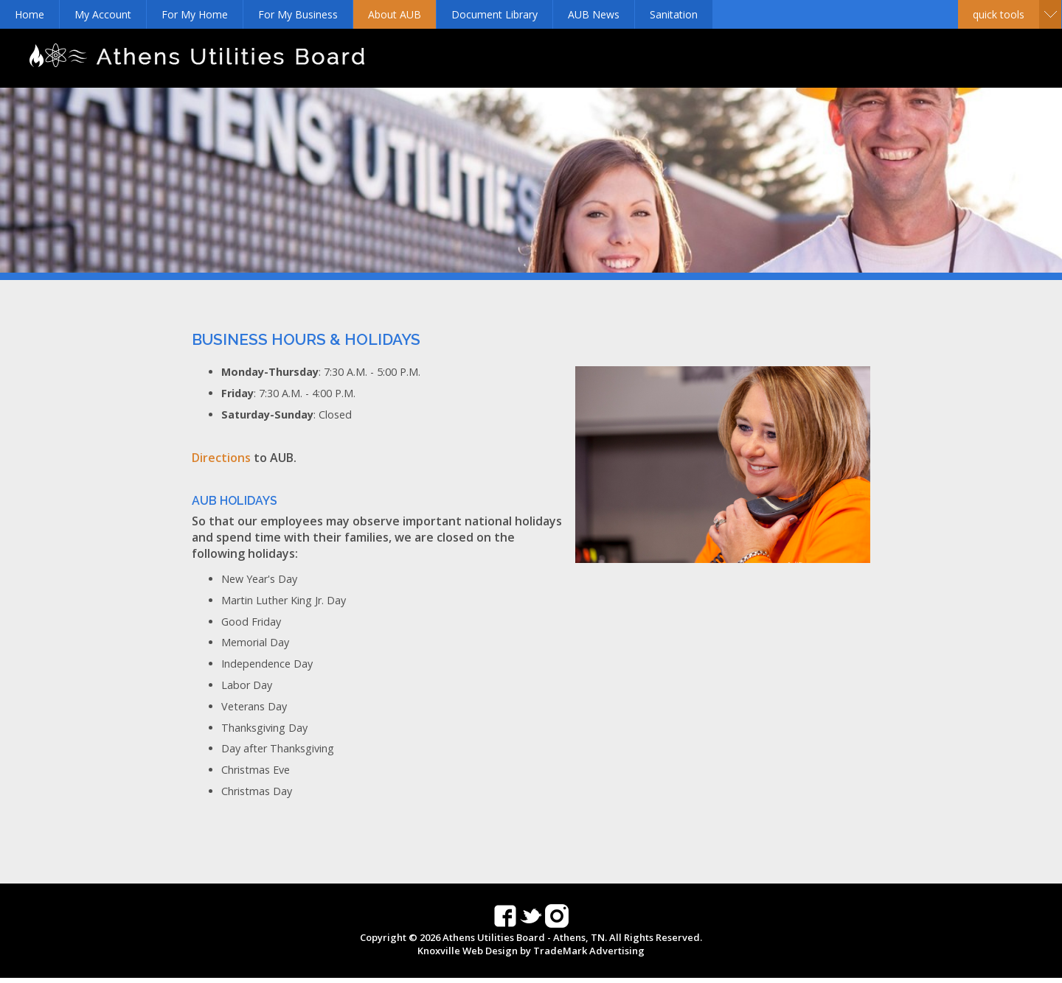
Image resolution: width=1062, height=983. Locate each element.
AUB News (594, 14)
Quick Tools (998, 14)
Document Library (494, 14)
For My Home (195, 14)
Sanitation (674, 14)
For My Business (298, 14)
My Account (102, 14)
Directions (221, 457)
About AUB (394, 14)
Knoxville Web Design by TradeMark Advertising (531, 950)
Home (29, 14)
